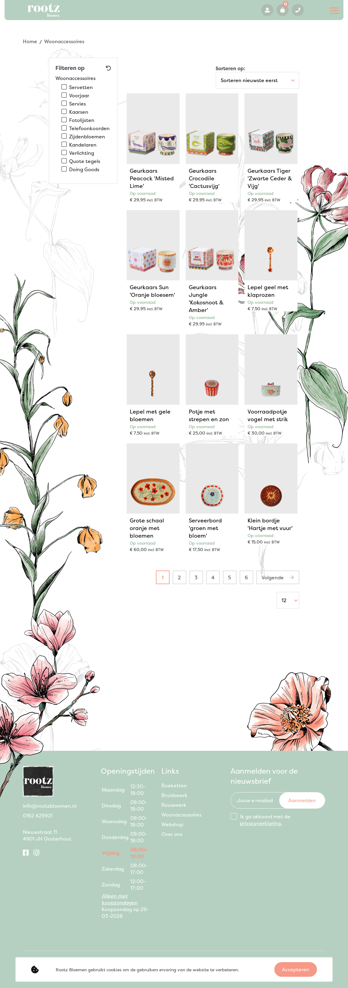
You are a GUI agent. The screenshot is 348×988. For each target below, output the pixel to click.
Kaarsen (78, 112)
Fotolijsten (81, 120)
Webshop (172, 824)
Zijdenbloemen (87, 136)
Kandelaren (83, 144)
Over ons (171, 834)
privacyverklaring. (261, 823)
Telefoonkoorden (89, 128)
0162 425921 (297, 10)
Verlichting (81, 153)
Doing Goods (84, 169)
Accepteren (295, 969)
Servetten (81, 87)
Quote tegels (84, 161)
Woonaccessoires (181, 814)
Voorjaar (79, 95)
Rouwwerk (173, 805)
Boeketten (174, 785)
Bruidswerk (174, 795)
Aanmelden (302, 800)
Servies (77, 103)
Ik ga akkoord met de (265, 820)
